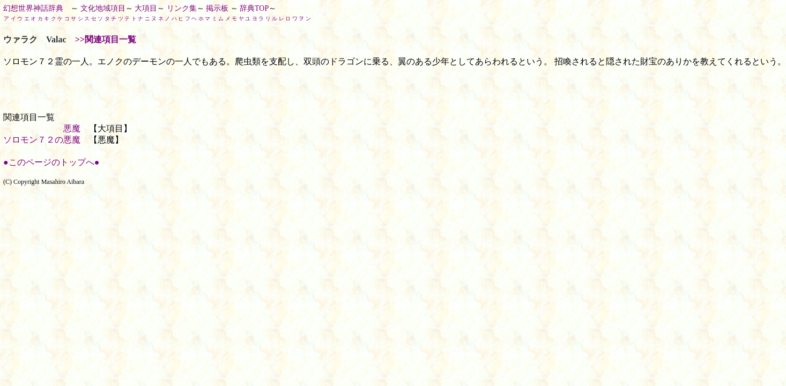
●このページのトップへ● (51, 162)
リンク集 (182, 8)
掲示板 (217, 8)
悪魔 (71, 128)
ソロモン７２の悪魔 (41, 139)
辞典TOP (254, 8)
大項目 (146, 8)
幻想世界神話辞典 (33, 8)
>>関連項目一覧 (105, 39)
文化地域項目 (102, 8)
